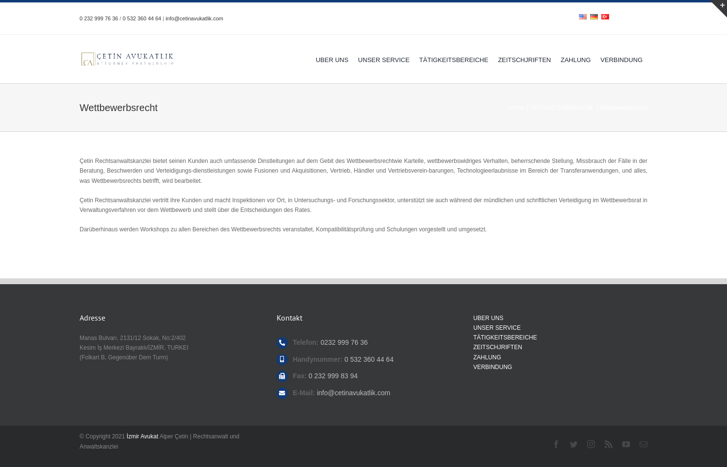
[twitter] (574, 444)
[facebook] (556, 444)
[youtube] (626, 444)
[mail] (643, 444)
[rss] (608, 444)
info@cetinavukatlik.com (194, 18)
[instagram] (591, 444)
